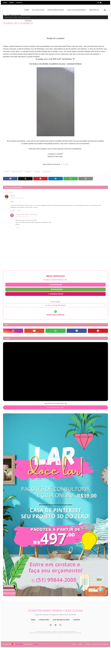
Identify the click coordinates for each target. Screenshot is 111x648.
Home (5, 2)
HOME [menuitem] (26, 10)
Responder (13, 210)
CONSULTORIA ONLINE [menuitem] (55, 10)
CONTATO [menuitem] (27, 21)
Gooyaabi (35, 644)
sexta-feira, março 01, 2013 (16, 197)
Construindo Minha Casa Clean (26, 214)
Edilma (12, 196)
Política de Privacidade (100, 644)
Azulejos (6, 171)
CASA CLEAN (14, 15)
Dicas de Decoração (17, 171)
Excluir (18, 210)
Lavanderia (37, 171)
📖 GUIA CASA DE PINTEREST (55, 305)
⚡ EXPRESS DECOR (55, 294)
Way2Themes (19, 644)
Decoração (63, 164)
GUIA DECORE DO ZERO (61, 620)
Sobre (11, 2)
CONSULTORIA (44, 620)
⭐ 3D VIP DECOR (55, 285)
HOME (33, 620)
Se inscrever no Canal (55, 407)
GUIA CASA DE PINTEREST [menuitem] (76, 10)
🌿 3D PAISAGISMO (55, 289)
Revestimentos (46, 171)
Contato (19, 2)
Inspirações (28, 171)
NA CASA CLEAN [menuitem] (38, 10)
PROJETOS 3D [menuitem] (94, 10)
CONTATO (76, 620)
